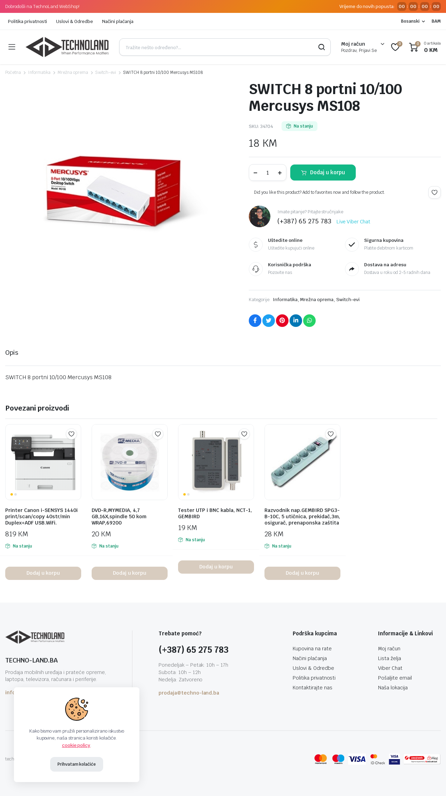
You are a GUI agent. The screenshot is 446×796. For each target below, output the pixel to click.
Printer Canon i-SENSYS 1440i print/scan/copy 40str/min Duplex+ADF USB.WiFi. (41, 516)
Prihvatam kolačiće (76, 764)
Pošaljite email (395, 678)
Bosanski (410, 21)
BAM (436, 21)
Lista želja (389, 658)
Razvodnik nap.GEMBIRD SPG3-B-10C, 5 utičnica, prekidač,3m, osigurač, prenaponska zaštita (302, 516)
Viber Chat (390, 668)
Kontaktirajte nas (312, 687)
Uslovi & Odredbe (74, 21)
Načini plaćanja (117, 21)
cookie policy (76, 745)
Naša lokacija (393, 687)
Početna (13, 72)
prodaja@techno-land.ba (189, 693)
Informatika (39, 72)
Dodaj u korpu (327, 172)
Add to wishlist (434, 192)
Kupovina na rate (312, 648)
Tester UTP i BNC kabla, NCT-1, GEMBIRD (215, 513)
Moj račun (389, 648)
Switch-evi (105, 72)
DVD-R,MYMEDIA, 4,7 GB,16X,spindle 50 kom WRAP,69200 (119, 516)
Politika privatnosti (27, 21)
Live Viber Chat (354, 222)
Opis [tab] (11, 353)
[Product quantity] (267, 172)
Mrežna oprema (72, 72)
